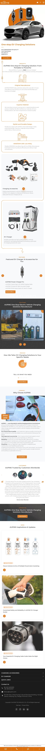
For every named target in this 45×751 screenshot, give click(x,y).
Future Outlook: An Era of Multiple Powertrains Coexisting (21, 566)
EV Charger (15, 237)
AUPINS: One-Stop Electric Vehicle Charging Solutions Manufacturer (22, 512)
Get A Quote (22, 517)
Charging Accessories (14, 189)
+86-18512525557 (9, 689)
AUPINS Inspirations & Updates (22, 528)
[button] (2, 276)
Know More (22, 382)
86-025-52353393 (9, 687)
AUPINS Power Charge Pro (14, 282)
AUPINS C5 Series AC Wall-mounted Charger (17, 287)
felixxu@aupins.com (8, 692)
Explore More (10, 292)
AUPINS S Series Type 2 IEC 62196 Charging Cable (18, 285)
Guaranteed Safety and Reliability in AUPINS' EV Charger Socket (20, 612)
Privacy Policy (25, 705)
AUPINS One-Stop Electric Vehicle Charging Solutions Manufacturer (22, 306)
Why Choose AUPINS (22, 393)
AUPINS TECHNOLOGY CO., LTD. (20, 702)
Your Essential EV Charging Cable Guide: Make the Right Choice (20, 658)
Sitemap (18, 705)
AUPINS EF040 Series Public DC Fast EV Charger (18, 289)
